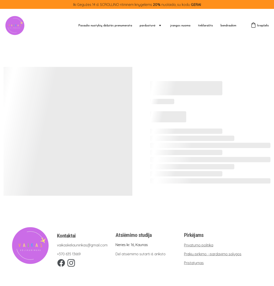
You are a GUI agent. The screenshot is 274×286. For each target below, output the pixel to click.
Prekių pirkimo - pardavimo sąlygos (212, 254)
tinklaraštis (205, 25)
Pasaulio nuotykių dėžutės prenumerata (105, 25)
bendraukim (228, 25)
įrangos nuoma (180, 25)
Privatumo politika (198, 245)
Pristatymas (194, 263)
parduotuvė (147, 25)
